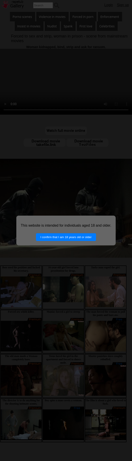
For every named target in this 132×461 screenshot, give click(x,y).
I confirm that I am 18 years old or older (66, 237)
